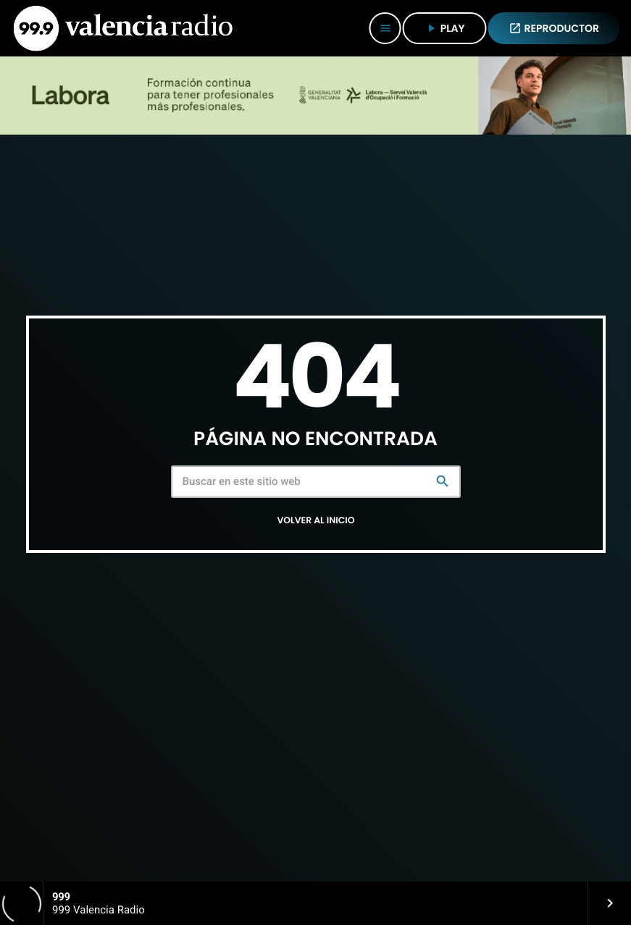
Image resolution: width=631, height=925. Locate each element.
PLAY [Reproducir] (445, 28)
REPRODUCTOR (554, 28)
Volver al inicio (315, 521)
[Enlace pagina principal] (122, 28)
